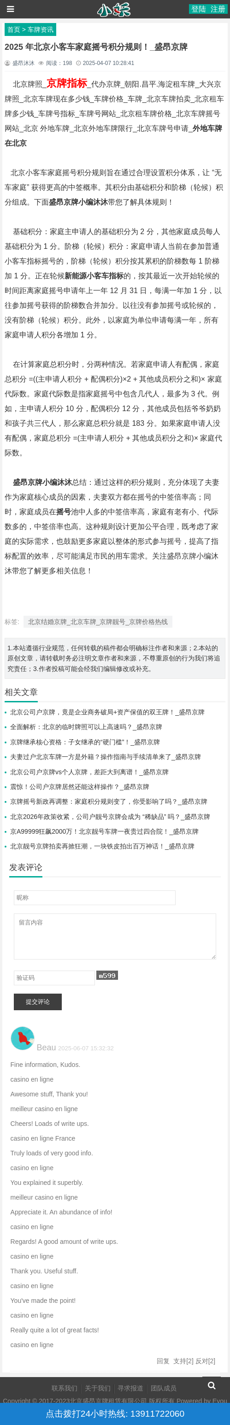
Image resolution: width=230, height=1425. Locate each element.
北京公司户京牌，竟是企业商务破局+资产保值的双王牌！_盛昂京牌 (107, 712)
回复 (163, 1361)
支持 (179, 1361)
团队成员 (164, 1388)
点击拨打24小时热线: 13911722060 (115, 1414)
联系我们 (64, 1388)
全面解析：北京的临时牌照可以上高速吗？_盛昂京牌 (86, 726)
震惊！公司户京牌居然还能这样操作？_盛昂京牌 (79, 786)
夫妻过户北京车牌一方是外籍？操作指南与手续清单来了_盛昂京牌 (105, 756)
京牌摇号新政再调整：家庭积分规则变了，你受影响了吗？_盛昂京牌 (108, 801)
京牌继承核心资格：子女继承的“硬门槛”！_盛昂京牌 (85, 742)
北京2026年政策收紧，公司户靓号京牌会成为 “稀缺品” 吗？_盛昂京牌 (110, 816)
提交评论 (38, 1001)
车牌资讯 (40, 29)
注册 (218, 9)
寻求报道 (130, 1388)
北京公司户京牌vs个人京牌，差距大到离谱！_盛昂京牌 (89, 772)
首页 (13, 29)
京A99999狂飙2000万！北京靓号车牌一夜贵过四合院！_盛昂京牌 (104, 831)
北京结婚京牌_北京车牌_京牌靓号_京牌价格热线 (98, 621)
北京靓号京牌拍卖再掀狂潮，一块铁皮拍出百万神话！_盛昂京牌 (102, 846)
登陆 (198, 9)
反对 (201, 1361)
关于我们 (98, 1388)
